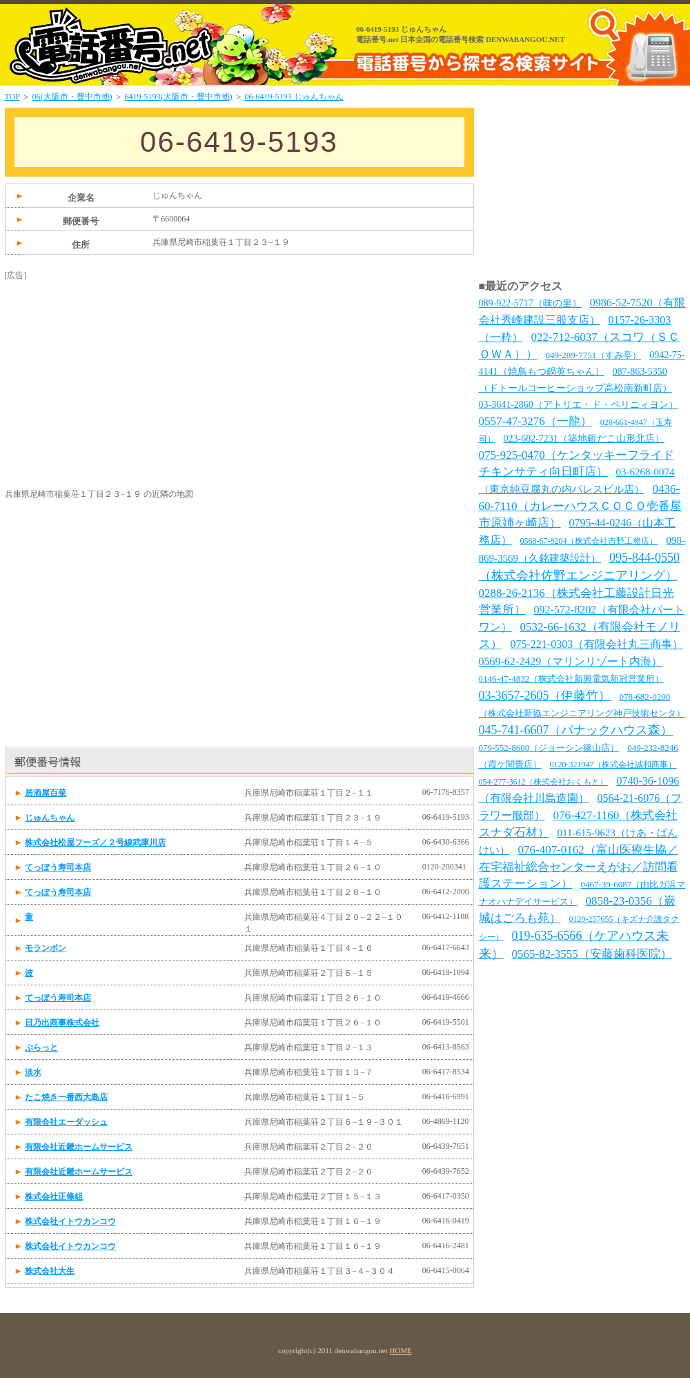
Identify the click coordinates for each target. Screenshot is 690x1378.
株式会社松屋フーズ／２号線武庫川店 (95, 842)
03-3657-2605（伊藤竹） (545, 695)
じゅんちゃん (50, 818)
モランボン (45, 948)
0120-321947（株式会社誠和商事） (613, 764)
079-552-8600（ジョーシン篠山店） (549, 747)
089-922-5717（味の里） (530, 303)
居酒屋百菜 (45, 793)
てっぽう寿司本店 (58, 867)
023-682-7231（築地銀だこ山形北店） (584, 438)
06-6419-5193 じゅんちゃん (294, 96)
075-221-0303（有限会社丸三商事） (597, 644)
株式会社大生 (50, 1271)
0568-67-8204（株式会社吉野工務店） (589, 541)
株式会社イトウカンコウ (70, 1221)
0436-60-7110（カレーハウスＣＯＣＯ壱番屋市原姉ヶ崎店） (580, 505)
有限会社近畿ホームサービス (78, 1147)
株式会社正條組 (54, 1196)
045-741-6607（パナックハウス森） (576, 730)
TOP (12, 96)
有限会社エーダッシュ (66, 1122)
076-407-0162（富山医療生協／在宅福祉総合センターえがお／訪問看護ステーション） (578, 866)
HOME (401, 1350)
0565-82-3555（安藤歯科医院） (592, 954)
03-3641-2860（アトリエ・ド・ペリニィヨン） (578, 405)
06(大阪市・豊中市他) (72, 96)
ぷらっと (41, 1047)
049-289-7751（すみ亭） (594, 355)
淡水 (33, 1072)
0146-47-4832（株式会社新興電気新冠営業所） (571, 678)
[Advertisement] (108, 368)
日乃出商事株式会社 (62, 1022)
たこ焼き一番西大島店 (66, 1097)
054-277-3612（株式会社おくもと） (544, 782)
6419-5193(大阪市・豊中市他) (179, 96)
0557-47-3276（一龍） (535, 421)
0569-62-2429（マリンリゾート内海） (571, 661)
